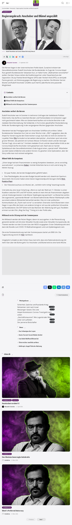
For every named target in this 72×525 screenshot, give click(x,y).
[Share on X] (7, 56)
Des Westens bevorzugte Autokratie (16, 457)
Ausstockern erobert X (10, 403)
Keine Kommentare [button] (62, 295)
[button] (3, 3)
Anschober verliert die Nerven (15, 97)
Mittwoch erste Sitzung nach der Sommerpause (21, 104)
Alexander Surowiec (12, 62)
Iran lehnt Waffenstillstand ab (28, 339)
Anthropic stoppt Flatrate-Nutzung (30, 346)
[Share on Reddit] (16, 56)
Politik (15, 400)
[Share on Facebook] (45, 287)
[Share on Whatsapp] (10, 56)
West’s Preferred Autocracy (12, 511)
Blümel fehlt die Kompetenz (15, 101)
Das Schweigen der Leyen (27, 331)
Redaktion (7, 460)
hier (23, 235)
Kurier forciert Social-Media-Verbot (30, 335)
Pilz (15, 138)
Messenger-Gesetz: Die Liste (28, 310)
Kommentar (7, 11)
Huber (26, 165)
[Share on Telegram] (19, 56)
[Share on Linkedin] (13, 56)
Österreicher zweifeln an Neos (29, 342)
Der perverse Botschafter (27, 322)
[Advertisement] (36, 261)
